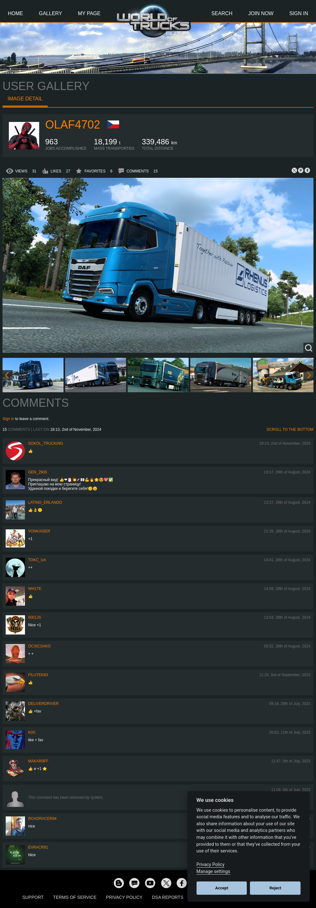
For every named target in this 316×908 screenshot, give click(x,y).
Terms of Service (74, 897)
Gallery (50, 13)
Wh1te (34, 588)
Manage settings (213, 871)
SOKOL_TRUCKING (45, 443)
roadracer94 (42, 818)
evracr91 (38, 847)
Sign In (298, 13)
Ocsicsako (39, 646)
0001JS (34, 617)
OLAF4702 (72, 124)
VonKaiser (39, 531)
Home (15, 13)
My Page (89, 13)
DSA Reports (167, 897)
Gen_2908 (37, 472)
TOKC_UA (37, 560)
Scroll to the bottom (289, 429)
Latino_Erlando (45, 502)
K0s (31, 732)
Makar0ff (38, 761)
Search (222, 13)
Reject (275, 888)
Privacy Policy (124, 897)
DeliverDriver (43, 703)
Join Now (260, 13)
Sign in (8, 419)
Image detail (25, 98)
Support (33, 897)
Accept (221, 888)
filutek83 (38, 675)
